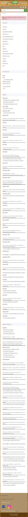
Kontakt (4, 29)
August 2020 (5, 311)
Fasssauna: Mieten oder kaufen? (10, 301)
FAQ (3, 65)
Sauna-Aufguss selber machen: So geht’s (12, 158)
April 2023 (5, 151)
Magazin (4, 61)
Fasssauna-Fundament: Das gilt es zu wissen (13, 160)
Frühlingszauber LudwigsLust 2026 (11, 100)
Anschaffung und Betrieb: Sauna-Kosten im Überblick (12, 202)
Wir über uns (6, 34)
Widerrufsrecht (6, 56)
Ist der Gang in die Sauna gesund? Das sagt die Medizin (13, 268)
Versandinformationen (8, 39)
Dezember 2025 (6, 110)
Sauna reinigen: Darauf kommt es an (11, 248)
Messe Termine (6, 347)
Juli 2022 (4, 198)
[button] (21, 7)
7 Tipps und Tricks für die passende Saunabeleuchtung (11, 148)
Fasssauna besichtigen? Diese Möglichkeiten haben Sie (13, 167)
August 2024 (5, 115)
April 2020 (5, 316)
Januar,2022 (5, 227)
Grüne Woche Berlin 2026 (9, 112)
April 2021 (5, 295)
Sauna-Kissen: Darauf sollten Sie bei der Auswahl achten (14, 190)
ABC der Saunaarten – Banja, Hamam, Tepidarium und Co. (14, 126)
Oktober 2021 (6, 251)
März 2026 (5, 98)
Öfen (4, 77)
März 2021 (5, 304)
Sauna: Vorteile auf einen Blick (10, 292)
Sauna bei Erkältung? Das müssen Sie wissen (13, 277)
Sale (4, 88)
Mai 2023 (5, 144)
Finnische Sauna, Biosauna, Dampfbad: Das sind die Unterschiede (14, 209)
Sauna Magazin (6, 359)
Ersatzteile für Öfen (8, 79)
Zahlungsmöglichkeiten (8, 36)
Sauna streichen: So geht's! (9, 318)
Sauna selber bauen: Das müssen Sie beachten (14, 195)
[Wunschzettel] (23, 7)
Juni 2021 (5, 279)
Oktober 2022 (6, 186)
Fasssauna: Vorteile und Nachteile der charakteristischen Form (11, 238)
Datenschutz (5, 43)
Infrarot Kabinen (6, 83)
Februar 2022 (6, 220)
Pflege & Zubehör (7, 81)
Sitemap (4, 48)
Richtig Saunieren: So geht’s (9, 290)
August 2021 (5, 264)
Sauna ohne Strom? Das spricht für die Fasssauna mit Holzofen (11, 134)
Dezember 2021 (6, 234)
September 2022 (6, 193)
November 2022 (6, 177)
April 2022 (5, 205)
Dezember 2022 (6, 170)
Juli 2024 (4, 122)
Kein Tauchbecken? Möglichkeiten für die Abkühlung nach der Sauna (12, 231)
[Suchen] (12, 10)
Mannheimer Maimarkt (8, 102)
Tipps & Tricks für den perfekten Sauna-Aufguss (14, 281)
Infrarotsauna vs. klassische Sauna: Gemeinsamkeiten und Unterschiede (11, 155)
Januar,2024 (5, 137)
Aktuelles (5, 327)
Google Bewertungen (7, 31)
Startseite (5, 26)
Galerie (4, 58)
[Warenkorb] (25, 7)
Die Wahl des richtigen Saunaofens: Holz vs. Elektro (13, 141)
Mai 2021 (5, 288)
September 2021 (6, 257)
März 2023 (5, 163)
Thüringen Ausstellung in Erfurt (10, 104)
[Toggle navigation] (2, 6)
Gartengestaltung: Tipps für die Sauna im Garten (14, 272)
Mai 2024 (5, 129)
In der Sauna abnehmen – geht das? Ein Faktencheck (12, 285)
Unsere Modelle (6, 86)
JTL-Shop (16, 515)
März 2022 (5, 212)
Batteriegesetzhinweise (8, 53)
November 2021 (6, 242)
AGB (4, 46)
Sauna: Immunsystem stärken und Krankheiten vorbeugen (13, 261)
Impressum (5, 51)
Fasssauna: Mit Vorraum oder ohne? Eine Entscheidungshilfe (12, 299)
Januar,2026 (5, 106)
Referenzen (5, 63)
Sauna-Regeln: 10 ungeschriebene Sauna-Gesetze (14, 254)
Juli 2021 (4, 275)
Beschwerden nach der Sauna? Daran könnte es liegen (14, 224)
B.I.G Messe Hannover (8, 108)
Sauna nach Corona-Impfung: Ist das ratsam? (13, 313)
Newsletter (5, 41)
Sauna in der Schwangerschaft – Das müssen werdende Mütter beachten (13, 246)
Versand (16, 510)
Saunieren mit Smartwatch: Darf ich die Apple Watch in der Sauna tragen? (13, 119)
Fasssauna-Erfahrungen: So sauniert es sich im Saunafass (13, 308)
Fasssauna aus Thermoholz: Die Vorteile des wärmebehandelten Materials (13, 216)
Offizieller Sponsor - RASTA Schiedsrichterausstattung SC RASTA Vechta (13, 174)
